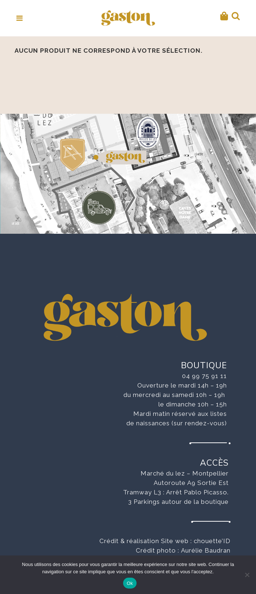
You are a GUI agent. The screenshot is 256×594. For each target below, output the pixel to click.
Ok (130, 583)
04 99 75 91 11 (204, 376)
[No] (247, 574)
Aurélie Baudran (206, 550)
